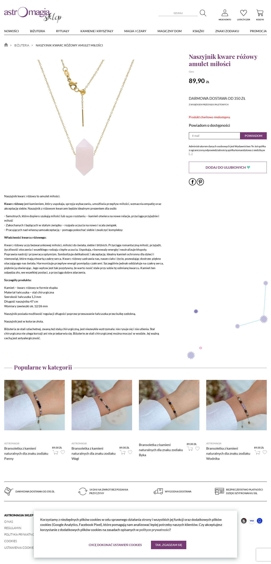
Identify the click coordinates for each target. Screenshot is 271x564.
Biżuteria (37, 31)
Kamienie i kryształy (96, 31)
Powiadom (253, 136)
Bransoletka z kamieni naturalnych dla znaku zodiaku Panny (26, 453)
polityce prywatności (154, 530)
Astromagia (11, 443)
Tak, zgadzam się (168, 545)
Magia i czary (135, 31)
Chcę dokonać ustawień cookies (115, 545)
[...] (190, 153)
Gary (191, 71)
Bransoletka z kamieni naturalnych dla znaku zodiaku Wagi (94, 453)
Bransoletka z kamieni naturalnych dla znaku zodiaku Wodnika (228, 453)
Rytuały (62, 31)
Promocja (258, 31)
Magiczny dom (170, 31)
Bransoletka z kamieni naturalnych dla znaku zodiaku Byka (161, 450)
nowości (11, 31)
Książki (198, 31)
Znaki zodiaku (227, 31)
